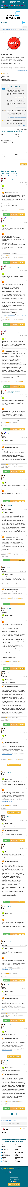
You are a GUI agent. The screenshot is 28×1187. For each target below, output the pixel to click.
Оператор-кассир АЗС (20, 97)
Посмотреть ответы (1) (14, 764)
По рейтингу (16, 175)
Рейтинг (15, 29)
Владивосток (5, 1144)
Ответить (21, 214)
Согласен (6, 214)
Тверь (3, 1158)
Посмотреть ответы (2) (14, 1056)
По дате (10, 175)
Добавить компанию (14, 1184)
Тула (16, 1158)
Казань (17, 1147)
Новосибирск (5, 1154)
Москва (10, 1120)
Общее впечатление (6, 140)
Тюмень (15, 1120)
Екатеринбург (18, 1146)
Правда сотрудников (7, 1168)
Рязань (17, 1155)
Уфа (16, 1160)
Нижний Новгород (19, 1152)
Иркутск (4, 1147)
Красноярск (18, 1150)
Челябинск (17, 1161)
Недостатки (18, 146)
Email (16, 154)
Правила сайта (22, 29)
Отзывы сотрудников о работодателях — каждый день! (17, 2)
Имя (2, 134)
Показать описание (22, 70)
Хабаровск (4, 1161)
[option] (14, 1130)
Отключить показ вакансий (22, 129)
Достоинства (4, 146)
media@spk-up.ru (7, 77)
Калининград (5, 1149)
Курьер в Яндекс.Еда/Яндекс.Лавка (17, 117)
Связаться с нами (14, 1177)
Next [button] (26, 1130)
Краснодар (4, 1150)
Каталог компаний (7, 29)
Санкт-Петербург (4, 1120)
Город (2, 154)
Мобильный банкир (21, 107)
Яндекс (14, 1131)
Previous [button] (2, 1130)
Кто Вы (17, 134)
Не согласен (14, 214)
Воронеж (4, 1146)
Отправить (23, 164)
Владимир (17, 1144)
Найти (24, 27)
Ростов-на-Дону (6, 1155)
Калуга (16, 1149)
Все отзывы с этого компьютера (9, 315)
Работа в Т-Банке (22, 125)
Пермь (16, 1154)
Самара (4, 1157)
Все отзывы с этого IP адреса (22, 315)
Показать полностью (7, 754)
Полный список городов (14, 1163)
